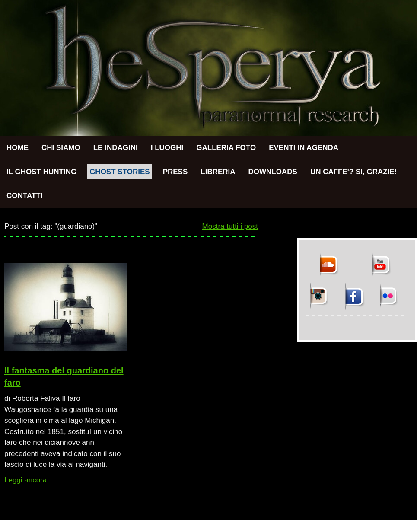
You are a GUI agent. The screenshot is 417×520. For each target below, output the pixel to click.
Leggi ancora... (28, 480)
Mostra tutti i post (230, 226)
